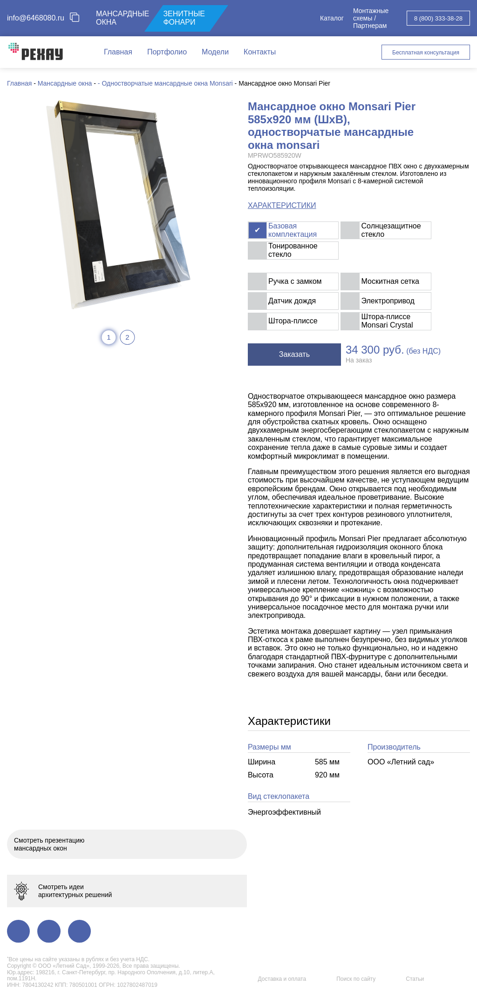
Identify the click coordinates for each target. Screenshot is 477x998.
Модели (215, 52)
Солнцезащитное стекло (391, 230)
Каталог (332, 18)
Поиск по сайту (355, 979)
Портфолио (167, 52)
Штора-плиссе (293, 321)
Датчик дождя (292, 301)
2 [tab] (127, 337)
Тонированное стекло (293, 250)
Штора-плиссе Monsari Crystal (387, 321)
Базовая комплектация (292, 230)
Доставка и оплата (282, 979)
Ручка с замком (294, 281)
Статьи (415, 979)
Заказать (294, 354)
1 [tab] (108, 337)
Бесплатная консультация (425, 52)
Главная (118, 52)
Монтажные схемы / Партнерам (370, 18)
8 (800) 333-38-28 (438, 18)
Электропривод (388, 301)
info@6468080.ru (35, 18)
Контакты (260, 52)
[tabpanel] (118, 204)
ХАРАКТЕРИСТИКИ (282, 205)
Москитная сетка (390, 281)
